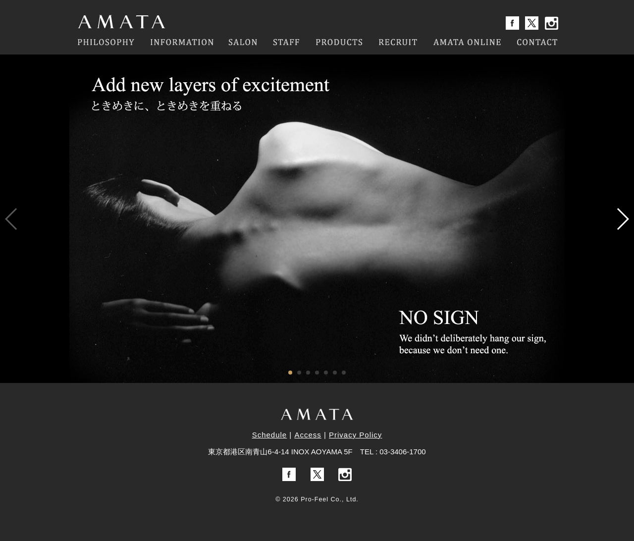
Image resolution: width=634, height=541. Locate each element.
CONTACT (537, 42)
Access (307, 435)
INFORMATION (181, 42)
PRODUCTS (339, 42)
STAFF (286, 42)
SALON (243, 42)
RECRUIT (398, 42)
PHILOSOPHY (105, 42)
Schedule (269, 435)
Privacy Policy (355, 435)
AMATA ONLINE (467, 42)
